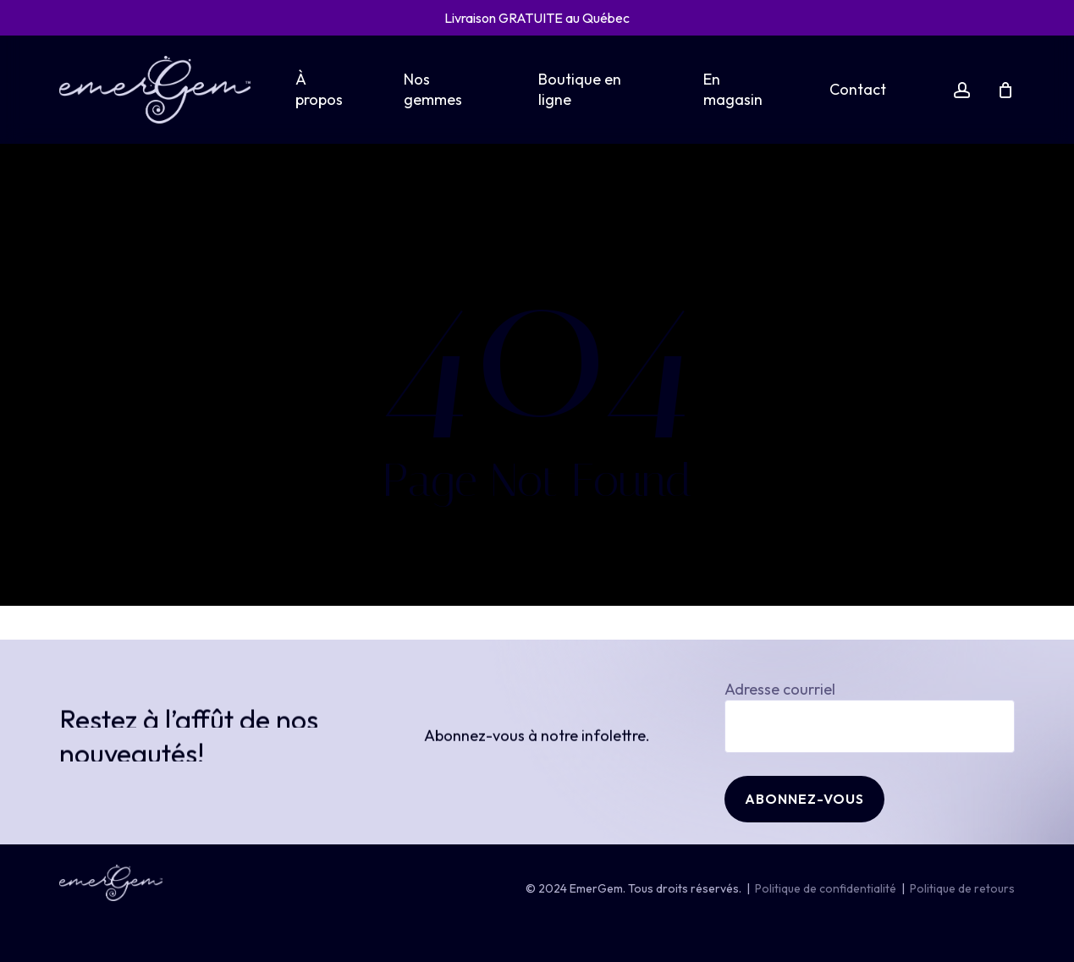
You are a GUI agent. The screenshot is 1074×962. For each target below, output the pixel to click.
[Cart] (1005, 89)
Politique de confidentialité (825, 888)
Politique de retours (962, 888)
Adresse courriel (869, 716)
